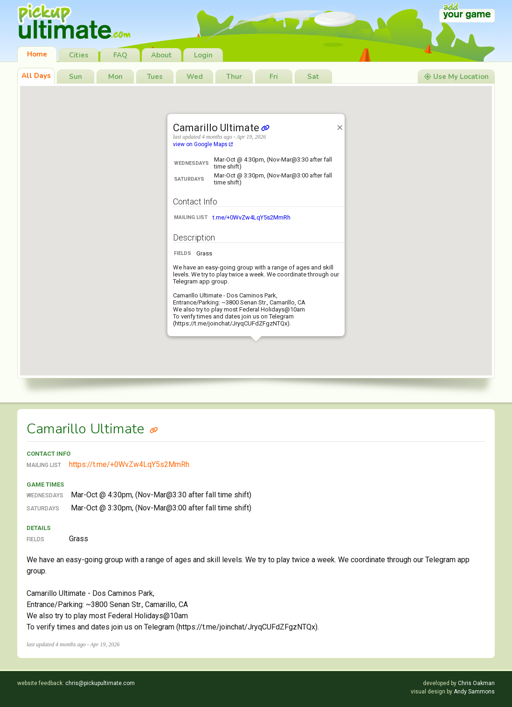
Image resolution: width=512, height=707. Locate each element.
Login (203, 55)
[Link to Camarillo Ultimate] (154, 428)
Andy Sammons (474, 691)
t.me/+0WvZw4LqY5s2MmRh (252, 217)
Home (37, 54)
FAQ (120, 55)
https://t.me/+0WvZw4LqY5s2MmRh (129, 464)
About (161, 55)
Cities (79, 55)
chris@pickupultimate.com (100, 683)
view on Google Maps (203, 144)
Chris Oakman (476, 683)
